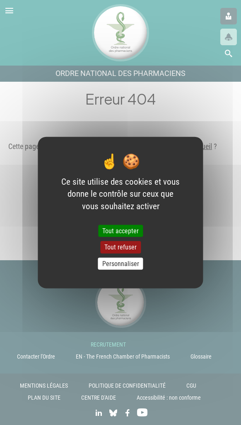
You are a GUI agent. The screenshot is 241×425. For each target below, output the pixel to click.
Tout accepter (120, 231)
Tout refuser (120, 247)
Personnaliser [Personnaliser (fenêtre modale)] (120, 263)
